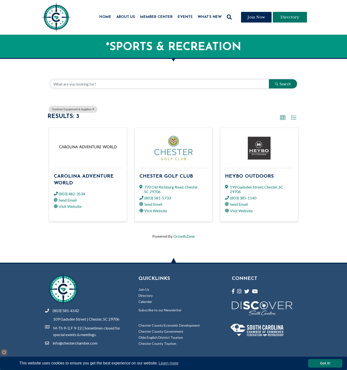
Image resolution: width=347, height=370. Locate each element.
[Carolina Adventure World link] (88, 147)
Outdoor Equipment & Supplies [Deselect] (73, 109)
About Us (125, 17)
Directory (145, 295)
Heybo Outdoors (249, 176)
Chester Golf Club (166, 176)
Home (105, 17)
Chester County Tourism (157, 343)
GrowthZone (184, 236)
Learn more (168, 363)
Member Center (156, 17)
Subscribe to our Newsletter (160, 310)
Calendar (145, 301)
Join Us (143, 289)
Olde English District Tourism (160, 337)
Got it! (325, 363)
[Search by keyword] (159, 83)
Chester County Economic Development (169, 325)
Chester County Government (160, 331)
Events (185, 17)
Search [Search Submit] (283, 83)
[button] (283, 118)
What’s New (210, 17)
